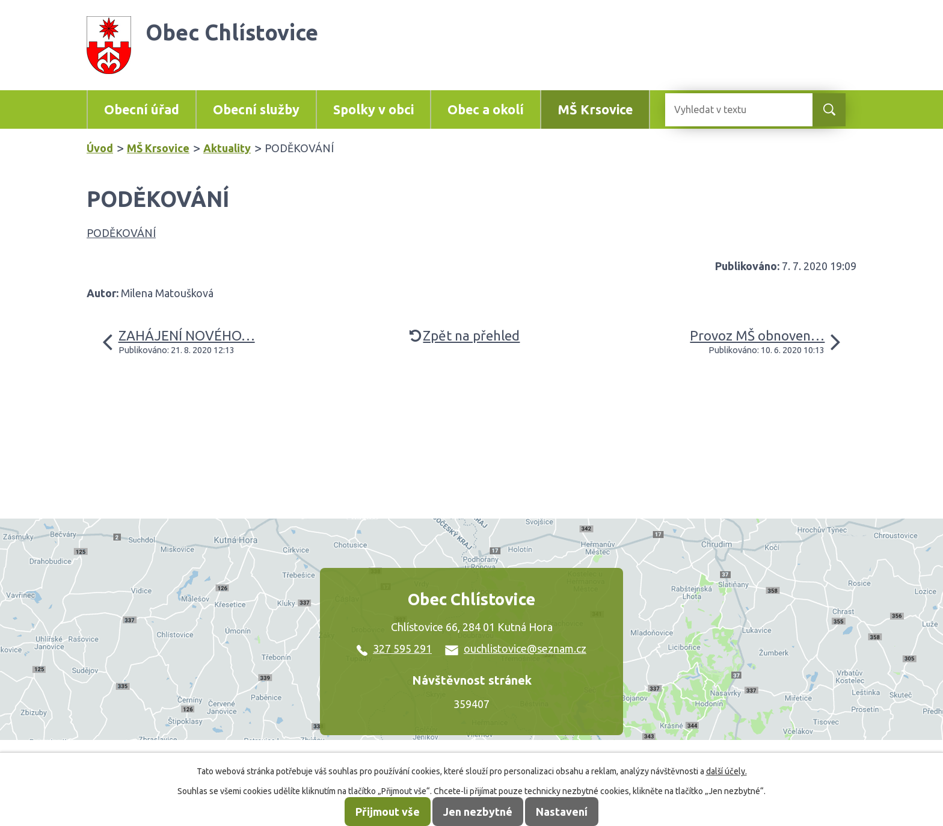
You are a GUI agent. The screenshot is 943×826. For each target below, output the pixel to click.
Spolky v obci (373, 109)
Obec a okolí (485, 109)
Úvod (100, 148)
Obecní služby (256, 109)
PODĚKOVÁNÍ (121, 233)
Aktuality (227, 148)
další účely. (726, 771)
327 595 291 (394, 649)
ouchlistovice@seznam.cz (515, 649)
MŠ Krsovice (595, 109)
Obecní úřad (141, 109)
